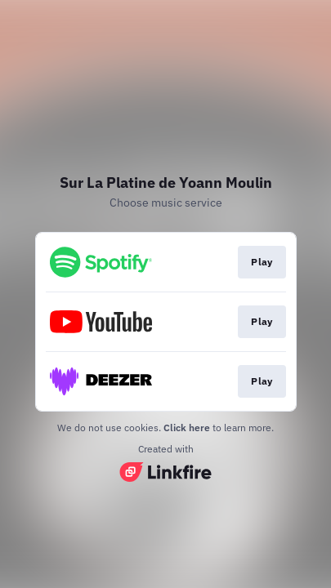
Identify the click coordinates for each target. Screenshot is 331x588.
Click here (186, 427)
